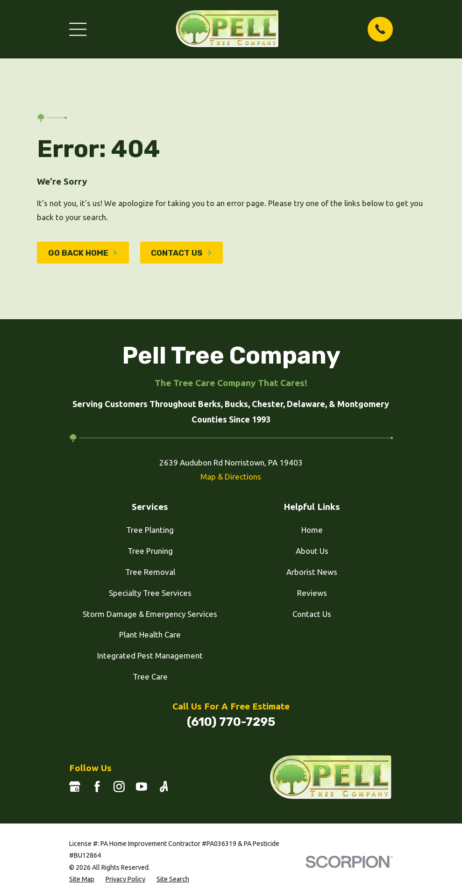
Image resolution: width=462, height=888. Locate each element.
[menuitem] (81, 879)
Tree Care (150, 676)
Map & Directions (230, 476)
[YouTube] (141, 786)
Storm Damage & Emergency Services (150, 613)
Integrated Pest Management (150, 655)
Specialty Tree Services (150, 592)
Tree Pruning (150, 550)
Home (312, 529)
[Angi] (164, 786)
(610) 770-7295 (231, 722)
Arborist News (311, 571)
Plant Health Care (150, 634)
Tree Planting (150, 529)
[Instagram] (119, 786)
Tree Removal (150, 571)
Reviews (312, 592)
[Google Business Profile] (74, 786)
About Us (312, 550)
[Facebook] (97, 786)
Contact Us (311, 613)
